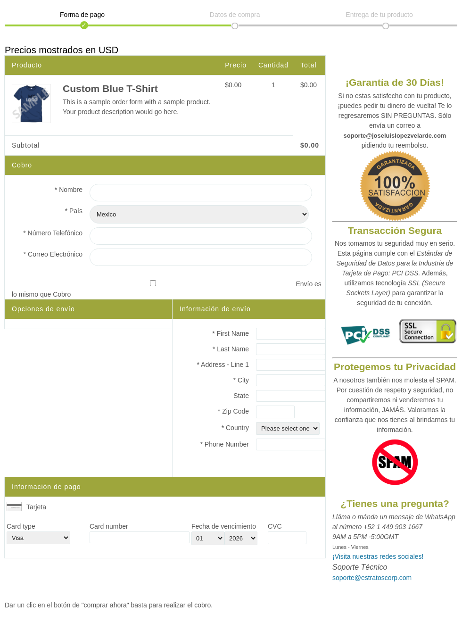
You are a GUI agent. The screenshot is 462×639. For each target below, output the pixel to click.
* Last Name (231, 349)
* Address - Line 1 (223, 364)
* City (241, 380)
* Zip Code (233, 411)
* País (73, 211)
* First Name (230, 333)
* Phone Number (224, 444)
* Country (235, 428)
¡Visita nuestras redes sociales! (378, 556)
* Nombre (68, 189)
